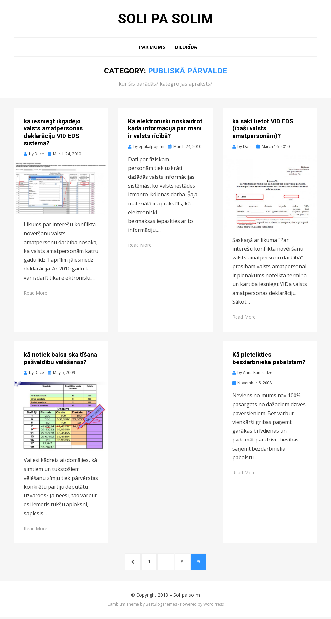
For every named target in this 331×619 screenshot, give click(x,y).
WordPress (213, 605)
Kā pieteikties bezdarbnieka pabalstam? (268, 358)
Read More (35, 293)
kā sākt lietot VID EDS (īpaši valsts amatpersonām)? (262, 129)
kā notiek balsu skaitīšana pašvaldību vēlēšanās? (60, 358)
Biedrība (186, 47)
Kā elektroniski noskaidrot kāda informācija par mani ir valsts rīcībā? (165, 129)
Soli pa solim (165, 18)
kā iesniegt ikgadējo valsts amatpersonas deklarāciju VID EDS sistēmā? (53, 133)
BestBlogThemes (161, 605)
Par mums (152, 47)
